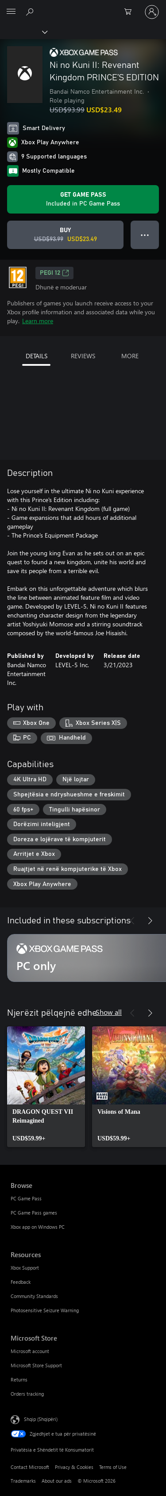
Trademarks (23, 1481)
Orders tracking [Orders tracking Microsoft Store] (27, 1394)
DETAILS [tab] (36, 356)
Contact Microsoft (30, 1467)
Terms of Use (113, 1467)
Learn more (37, 321)
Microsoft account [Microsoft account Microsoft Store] (30, 1351)
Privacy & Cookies (74, 1467)
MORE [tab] (130, 356)
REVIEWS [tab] (83, 356)
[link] (46, 1086)
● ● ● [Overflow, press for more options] (145, 234)
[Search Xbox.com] (31, 11)
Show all (109, 1012)
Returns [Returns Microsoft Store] (19, 1379)
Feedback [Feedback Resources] (21, 1282)
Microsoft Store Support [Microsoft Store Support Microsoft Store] (36, 1365)
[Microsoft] (82, 6)
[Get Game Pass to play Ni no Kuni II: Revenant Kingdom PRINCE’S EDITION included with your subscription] (83, 199)
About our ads (57, 1481)
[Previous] (132, 920)
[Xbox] (23, 31)
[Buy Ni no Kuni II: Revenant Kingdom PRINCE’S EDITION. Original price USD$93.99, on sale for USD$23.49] (65, 235)
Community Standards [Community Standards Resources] (34, 1296)
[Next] (150, 920)
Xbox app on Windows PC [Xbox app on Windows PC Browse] (38, 1227)
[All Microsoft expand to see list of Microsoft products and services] (11, 12)
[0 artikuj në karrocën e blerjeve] (130, 12)
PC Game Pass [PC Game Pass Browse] (26, 1198)
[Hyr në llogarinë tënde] (151, 12)
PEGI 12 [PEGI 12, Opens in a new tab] (54, 273)
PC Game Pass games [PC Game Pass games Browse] (34, 1212)
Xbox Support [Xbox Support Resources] (25, 1267)
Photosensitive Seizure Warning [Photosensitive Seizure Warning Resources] (45, 1310)
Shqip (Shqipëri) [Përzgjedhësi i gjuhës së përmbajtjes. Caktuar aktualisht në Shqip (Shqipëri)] (41, 1419)
